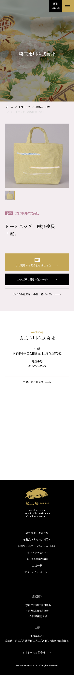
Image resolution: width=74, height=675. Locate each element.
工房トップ (24, 107)
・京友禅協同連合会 (37, 611)
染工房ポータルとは (37, 533)
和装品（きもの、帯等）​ (37, 539)
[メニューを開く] (68, 6)
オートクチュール (37, 552)
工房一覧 (37, 565)
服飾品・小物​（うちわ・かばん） (37, 546)
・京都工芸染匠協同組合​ (37, 605)
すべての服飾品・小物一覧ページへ (37, 294)
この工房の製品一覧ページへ (37, 279)
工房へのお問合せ (37, 382)
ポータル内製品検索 (37, 559)
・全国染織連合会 (37, 616)
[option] (37, 156)
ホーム (9, 107)
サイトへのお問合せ (37, 652)
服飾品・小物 (43, 107)
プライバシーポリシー (37, 572)
